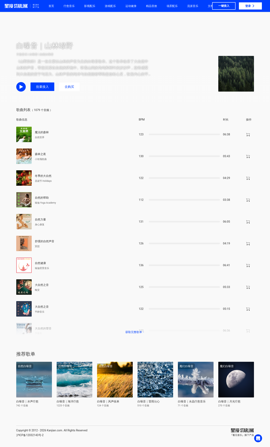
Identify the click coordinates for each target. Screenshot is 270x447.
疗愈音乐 (69, 6)
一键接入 (223, 5)
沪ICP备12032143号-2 (30, 435)
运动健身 (130, 6)
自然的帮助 (42, 197)
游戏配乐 (110, 6)
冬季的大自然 (43, 175)
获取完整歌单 (135, 332)
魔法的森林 (42, 132)
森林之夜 (40, 154)
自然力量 (40, 219)
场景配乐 (172, 6)
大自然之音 (42, 284)
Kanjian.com (54, 430)
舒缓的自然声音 (44, 241)
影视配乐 (89, 6)
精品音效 (151, 6)
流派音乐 (192, 6)
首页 (51, 6)
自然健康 (40, 263)
